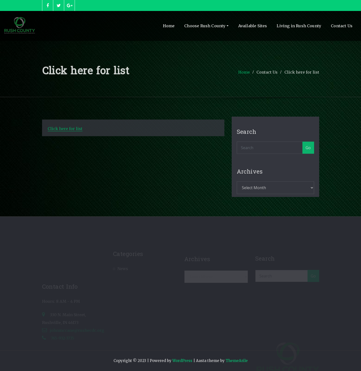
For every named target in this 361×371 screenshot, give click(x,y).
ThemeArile (237, 360)
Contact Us (341, 25)
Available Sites (252, 25)
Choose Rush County (206, 25)
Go (308, 151)
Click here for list (301, 74)
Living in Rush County (299, 25)
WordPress (182, 360)
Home (169, 25)
